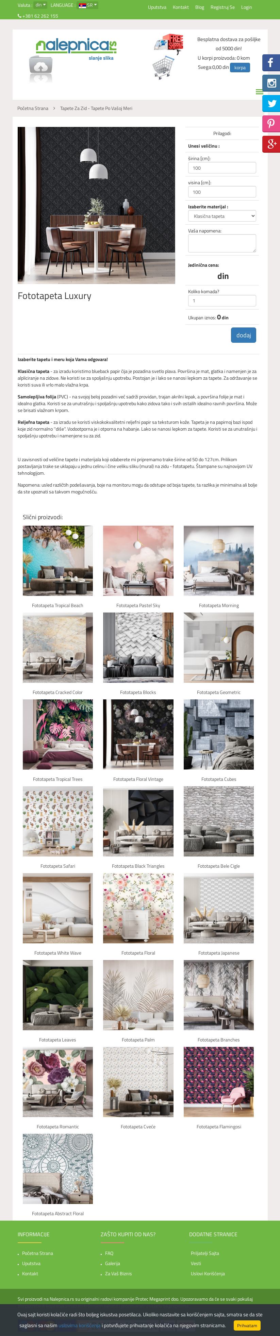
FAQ (109, 1253)
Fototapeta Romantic (58, 1126)
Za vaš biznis (118, 1273)
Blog (199, 7)
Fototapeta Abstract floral (58, 1213)
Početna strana (37, 1253)
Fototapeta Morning (219, 605)
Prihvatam (247, 1325)
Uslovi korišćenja (208, 1273)
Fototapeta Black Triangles (138, 866)
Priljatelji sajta (205, 1253)
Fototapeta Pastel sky (138, 605)
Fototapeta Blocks (138, 692)
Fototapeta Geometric (219, 692)
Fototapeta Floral (138, 953)
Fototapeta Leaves (57, 1039)
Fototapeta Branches (219, 1039)
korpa (240, 67)
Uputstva (157, 7)
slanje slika (101, 58)
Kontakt (181, 7)
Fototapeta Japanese (219, 953)
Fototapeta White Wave (57, 953)
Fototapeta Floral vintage (138, 779)
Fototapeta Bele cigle (219, 866)
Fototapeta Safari (57, 866)
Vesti (196, 1263)
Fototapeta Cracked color (58, 692)
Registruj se (223, 7)
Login (246, 7)
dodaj (243, 335)
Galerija (112, 1263)
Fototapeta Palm (138, 1039)
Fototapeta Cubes (218, 779)
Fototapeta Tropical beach (57, 605)
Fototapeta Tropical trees (58, 779)
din (39, 4)
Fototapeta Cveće (138, 1126)
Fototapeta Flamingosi (219, 1126)
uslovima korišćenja (80, 1325)
